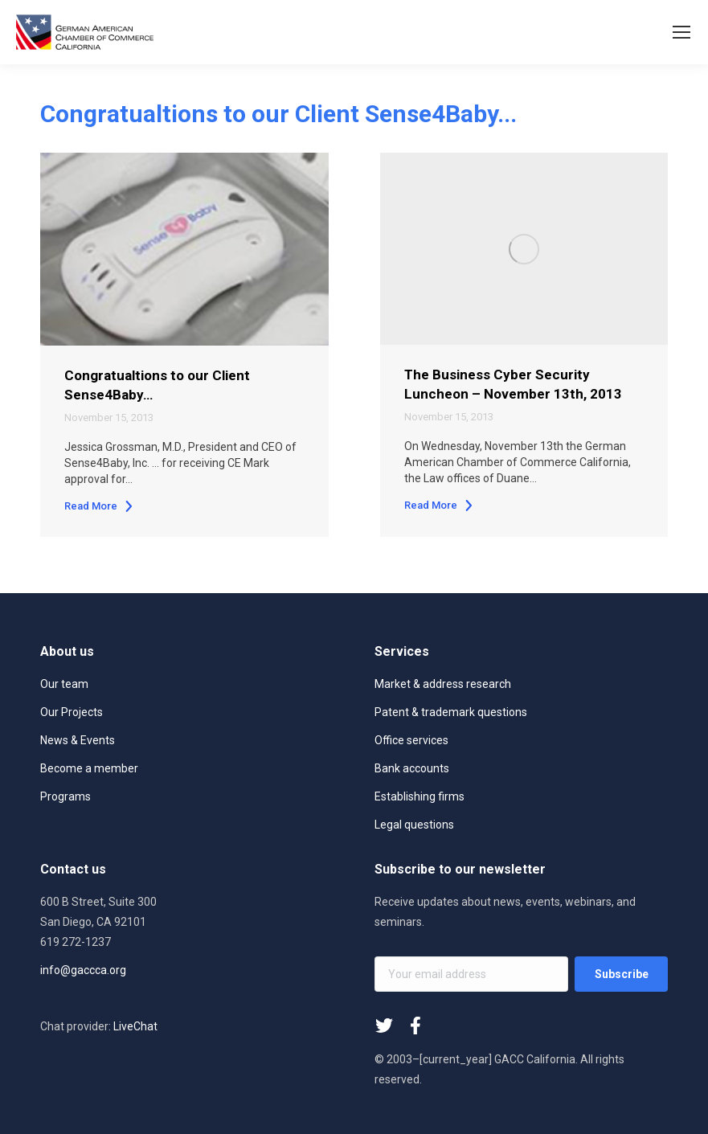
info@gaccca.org (83, 970)
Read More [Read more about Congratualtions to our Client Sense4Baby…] (99, 506)
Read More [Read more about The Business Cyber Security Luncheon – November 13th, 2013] (439, 505)
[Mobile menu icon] (681, 32)
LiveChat (135, 1026)
